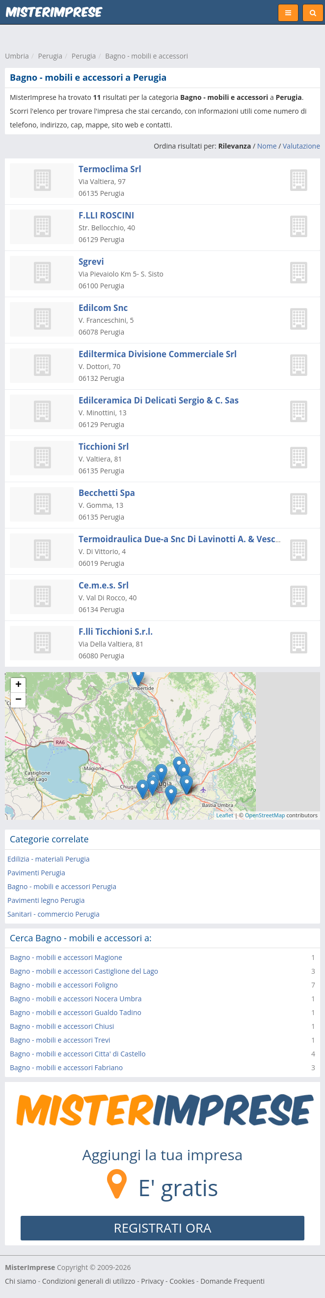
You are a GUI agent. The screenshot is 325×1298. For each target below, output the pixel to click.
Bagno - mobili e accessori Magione (66, 957)
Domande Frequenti (232, 1281)
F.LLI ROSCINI (106, 215)
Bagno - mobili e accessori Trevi (60, 1040)
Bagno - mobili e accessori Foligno (64, 984)
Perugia (50, 56)
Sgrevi (91, 261)
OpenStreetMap (265, 815)
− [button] (18, 700)
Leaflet (225, 815)
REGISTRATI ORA (163, 1227)
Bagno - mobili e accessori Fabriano (66, 1067)
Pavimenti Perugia (36, 872)
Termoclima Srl (110, 169)
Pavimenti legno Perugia (45, 900)
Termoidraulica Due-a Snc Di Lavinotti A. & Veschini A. (190, 539)
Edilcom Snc (103, 307)
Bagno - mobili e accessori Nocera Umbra (76, 998)
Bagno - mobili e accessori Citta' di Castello (78, 1053)
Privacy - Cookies (167, 1281)
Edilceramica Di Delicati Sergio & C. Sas (159, 400)
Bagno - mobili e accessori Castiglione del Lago (84, 971)
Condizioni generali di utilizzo (88, 1281)
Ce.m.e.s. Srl (104, 585)
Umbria (17, 56)
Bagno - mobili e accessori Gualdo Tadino (75, 1012)
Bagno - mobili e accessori (146, 56)
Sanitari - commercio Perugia (53, 914)
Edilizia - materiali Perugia (48, 859)
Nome (267, 146)
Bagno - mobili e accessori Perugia (61, 886)
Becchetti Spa (107, 492)
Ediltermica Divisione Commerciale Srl (158, 354)
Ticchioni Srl (104, 446)
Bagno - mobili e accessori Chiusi (62, 1026)
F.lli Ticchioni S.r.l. (116, 631)
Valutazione (301, 146)
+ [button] (18, 685)
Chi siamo (20, 1281)
